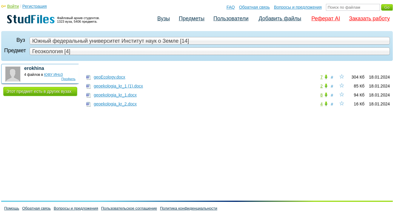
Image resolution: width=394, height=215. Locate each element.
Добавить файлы (279, 19)
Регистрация (34, 6)
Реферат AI (325, 19)
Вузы (163, 19)
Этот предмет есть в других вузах (39, 91)
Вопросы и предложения (298, 7)
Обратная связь (254, 7)
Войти (13, 6)
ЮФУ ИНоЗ (53, 75)
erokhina (34, 68)
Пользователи (230, 19)
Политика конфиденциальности (188, 208)
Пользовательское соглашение (129, 208)
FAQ (231, 7)
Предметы (191, 19)
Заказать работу (369, 19)
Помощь (11, 208)
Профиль (68, 79)
